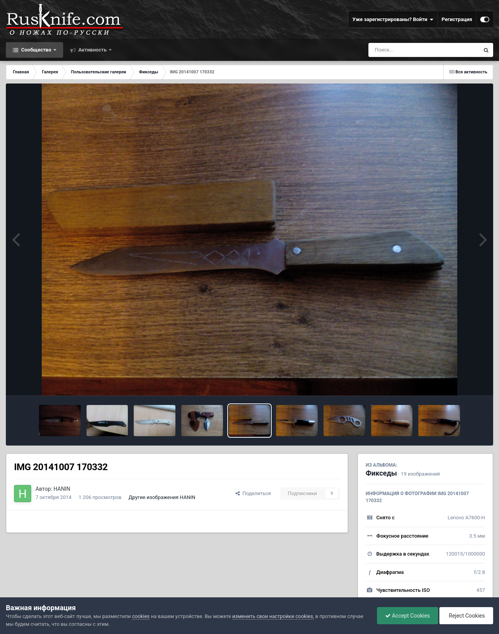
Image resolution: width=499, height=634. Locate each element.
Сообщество (36, 50)
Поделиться (253, 493)
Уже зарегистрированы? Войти (393, 19)
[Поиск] (409, 50)
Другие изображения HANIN (162, 497)
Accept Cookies (407, 616)
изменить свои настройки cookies (272, 616)
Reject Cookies (466, 616)
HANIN (61, 489)
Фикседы (381, 473)
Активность (92, 50)
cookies (141, 616)
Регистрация (457, 19)
